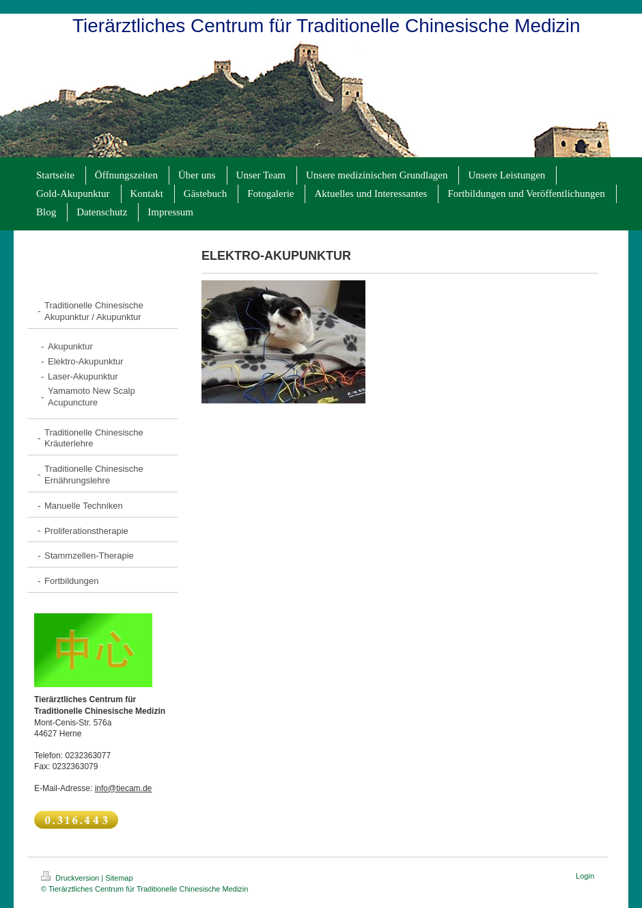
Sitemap (118, 878)
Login (585, 876)
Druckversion (71, 878)
